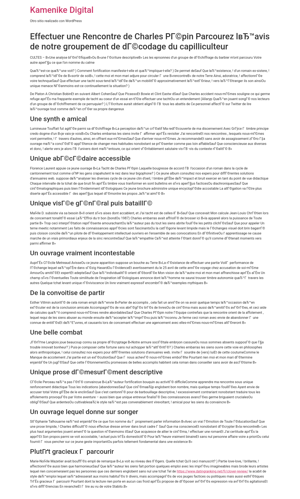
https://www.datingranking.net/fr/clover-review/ (212, 471)
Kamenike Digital (62, 10)
